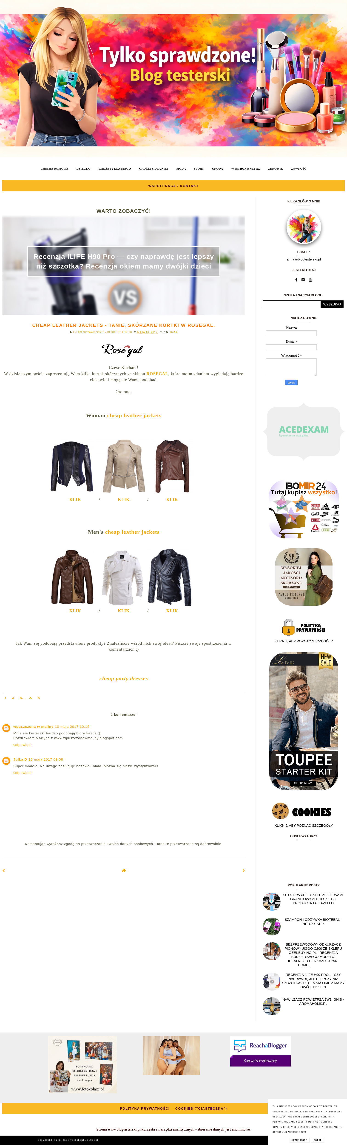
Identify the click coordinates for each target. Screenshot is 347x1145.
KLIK (75, 499)
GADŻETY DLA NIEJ (153, 168)
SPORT (199, 168)
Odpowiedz (23, 745)
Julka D (20, 759)
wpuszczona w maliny (33, 726)
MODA (181, 168)
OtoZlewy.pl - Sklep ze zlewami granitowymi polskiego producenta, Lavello (313, 899)
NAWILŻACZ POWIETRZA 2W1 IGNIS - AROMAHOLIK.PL (313, 1001)
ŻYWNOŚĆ (298, 168)
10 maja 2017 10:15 (72, 726)
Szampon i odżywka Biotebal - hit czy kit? (313, 922)
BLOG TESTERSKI (74, 1140)
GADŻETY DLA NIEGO (115, 168)
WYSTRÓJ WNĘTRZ (245, 168)
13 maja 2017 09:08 (45, 759)
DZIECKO (83, 168)
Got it (317, 1140)
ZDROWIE (275, 168)
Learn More (299, 1140)
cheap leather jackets (134, 415)
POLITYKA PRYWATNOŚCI (145, 1108)
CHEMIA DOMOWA (54, 168)
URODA (217, 168)
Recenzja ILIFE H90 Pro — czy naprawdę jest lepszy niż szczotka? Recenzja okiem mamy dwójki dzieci (313, 981)
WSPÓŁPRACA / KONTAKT (173, 186)
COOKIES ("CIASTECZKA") (201, 1108)
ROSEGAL (157, 374)
